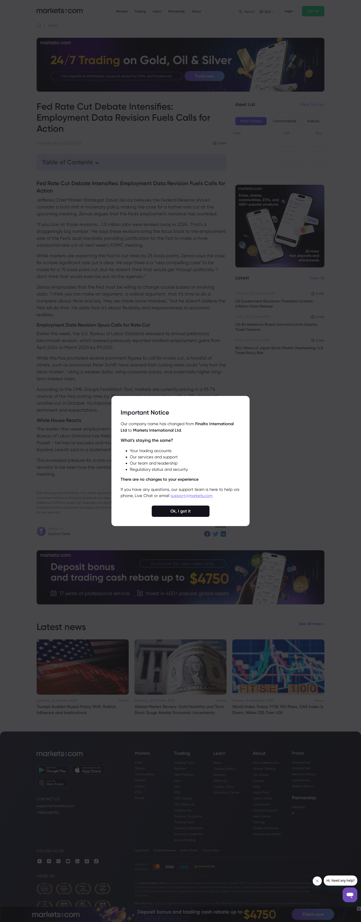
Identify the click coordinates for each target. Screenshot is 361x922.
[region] (180, 461)
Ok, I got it (180, 511)
